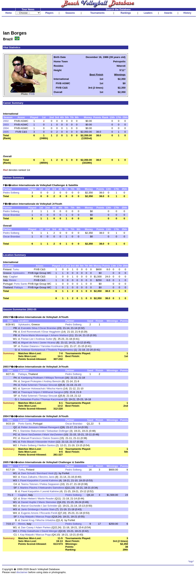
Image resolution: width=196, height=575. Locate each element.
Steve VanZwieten (31, 434)
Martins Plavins (28, 487)
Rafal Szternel (29, 384)
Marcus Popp (43, 516)
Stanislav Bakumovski (32, 430)
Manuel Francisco (31, 438)
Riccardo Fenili (48, 513)
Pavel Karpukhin (29, 480)
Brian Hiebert (28, 498)
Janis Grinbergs (30, 509)
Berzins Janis (46, 476)
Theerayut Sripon (30, 392)
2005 (6, 131)
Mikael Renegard (49, 427)
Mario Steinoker (47, 502)
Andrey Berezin (52, 381)
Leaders (148, 13)
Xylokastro (18, 273)
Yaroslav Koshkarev (52, 346)
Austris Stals (48, 509)
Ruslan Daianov (30, 346)
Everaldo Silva (29, 328)
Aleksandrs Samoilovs (51, 487)
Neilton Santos (47, 445)
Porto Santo (20, 283)
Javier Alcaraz (48, 342)
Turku (16, 269)
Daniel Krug (27, 520)
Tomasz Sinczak (48, 384)
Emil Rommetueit (30, 331)
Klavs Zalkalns (29, 476)
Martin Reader (46, 498)
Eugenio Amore (29, 513)
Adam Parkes (43, 527)
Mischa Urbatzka (45, 520)
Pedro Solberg (11, 192)
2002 (6, 121)
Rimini (12, 280)
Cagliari (13, 276)
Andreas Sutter (44, 338)
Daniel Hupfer (29, 502)
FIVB (32, 94)
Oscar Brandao (11, 214)
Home (8, 13)
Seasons (70, 13)
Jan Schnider (50, 505)
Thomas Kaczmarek (52, 399)
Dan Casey (27, 527)
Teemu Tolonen (29, 484)
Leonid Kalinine (49, 480)
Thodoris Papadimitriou (60, 349)
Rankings (126, 13)
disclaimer (22, 572)
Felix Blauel (27, 441)
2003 (6, 124)
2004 (6, 128)
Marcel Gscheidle (31, 505)
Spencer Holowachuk (33, 388)
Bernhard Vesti (45, 473)
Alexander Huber (45, 441)
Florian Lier (27, 338)
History (187, 13)
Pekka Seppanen (50, 484)
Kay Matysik (27, 516)
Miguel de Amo (29, 342)
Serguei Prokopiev (31, 381)
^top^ (191, 561)
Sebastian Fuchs (29, 399)
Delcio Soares (51, 438)
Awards (168, 13)
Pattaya (18, 287)
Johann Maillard (59, 335)
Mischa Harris (54, 388)
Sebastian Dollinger (58, 430)
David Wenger (50, 531)
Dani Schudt (28, 473)
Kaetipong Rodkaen (32, 377)
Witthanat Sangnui (53, 392)
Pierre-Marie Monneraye (34, 335)
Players (49, 13)
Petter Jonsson (29, 427)
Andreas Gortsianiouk (33, 349)
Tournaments (97, 13)
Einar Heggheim (51, 331)
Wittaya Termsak (54, 377)
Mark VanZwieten (53, 434)
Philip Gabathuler (29, 531)
